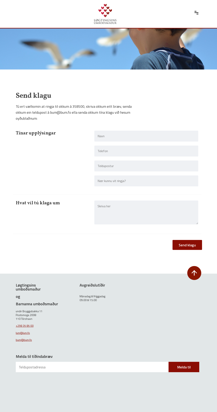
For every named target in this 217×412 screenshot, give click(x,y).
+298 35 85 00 (25, 326)
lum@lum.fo (23, 333)
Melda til (184, 367)
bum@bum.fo (24, 340)
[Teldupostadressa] (92, 367)
